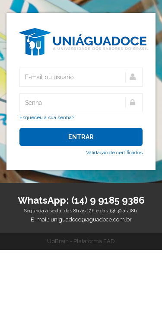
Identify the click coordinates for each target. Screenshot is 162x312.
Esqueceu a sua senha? (46, 117)
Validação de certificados (114, 153)
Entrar (81, 136)
